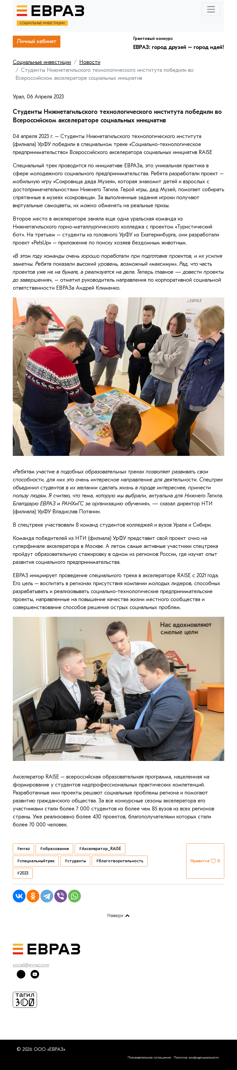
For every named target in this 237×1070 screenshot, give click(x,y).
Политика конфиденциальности (196, 1057)
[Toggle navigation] (211, 9)
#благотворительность (119, 861)
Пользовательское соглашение (149, 1057)
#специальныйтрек (36, 861)
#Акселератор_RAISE (100, 848)
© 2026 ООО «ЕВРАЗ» (41, 1049)
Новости (89, 62)
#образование (54, 848)
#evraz (23, 848)
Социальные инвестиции (42, 62)
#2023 (22, 873)
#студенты (75, 861)
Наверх (118, 915)
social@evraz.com (31, 965)
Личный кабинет (36, 41)
